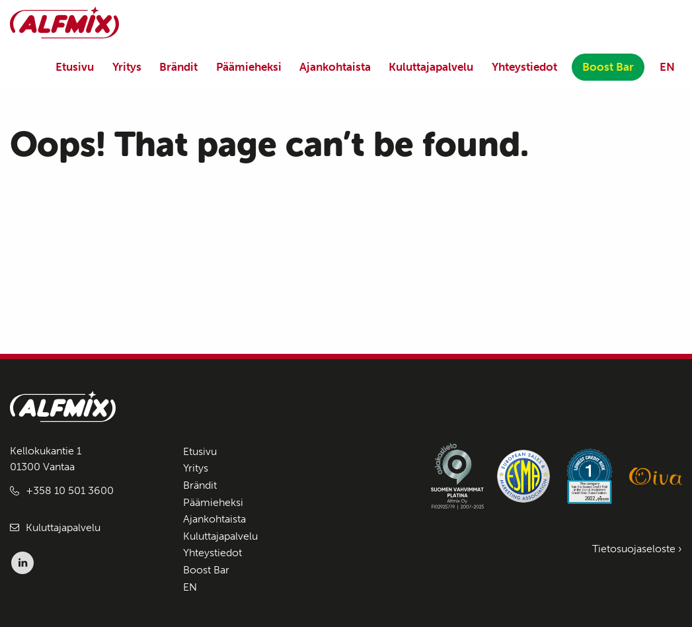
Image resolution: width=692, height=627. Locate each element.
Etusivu (75, 66)
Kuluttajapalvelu (431, 66)
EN (667, 66)
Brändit (178, 66)
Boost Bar (608, 66)
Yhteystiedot (524, 66)
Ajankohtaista (335, 66)
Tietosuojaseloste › (637, 548)
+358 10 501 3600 (70, 490)
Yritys (126, 66)
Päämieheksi (249, 66)
